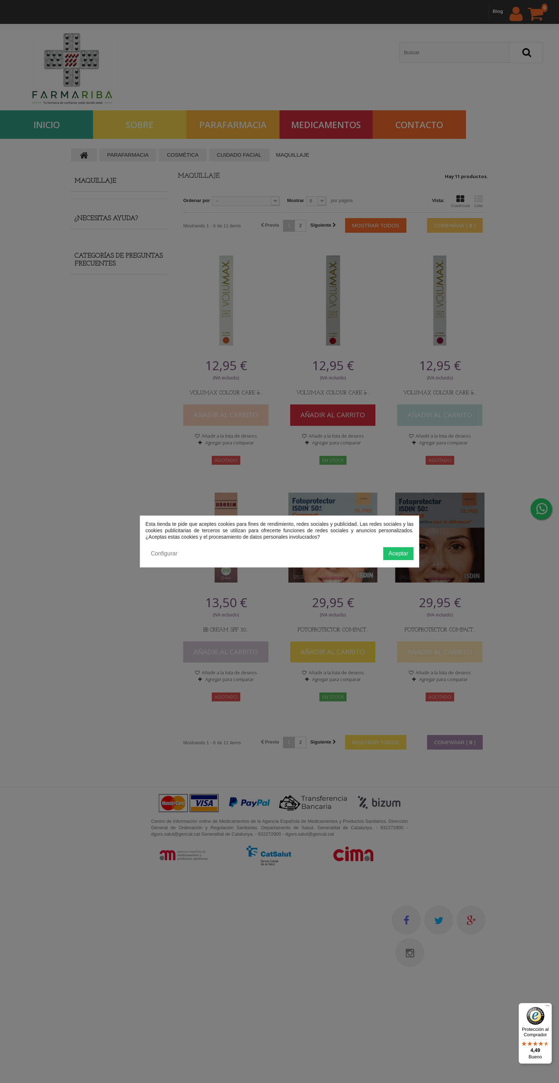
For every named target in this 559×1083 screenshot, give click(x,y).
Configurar (164, 553)
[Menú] (547, 1007)
